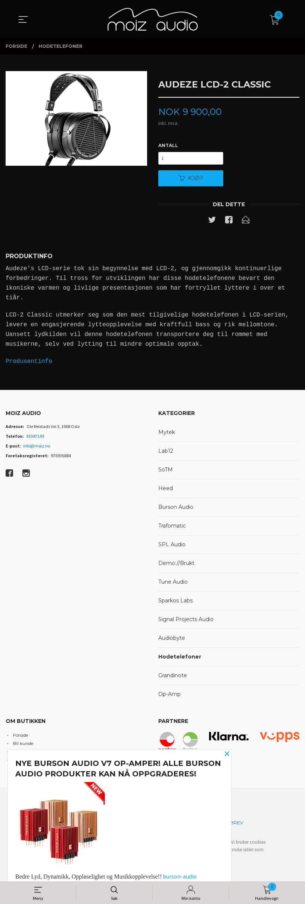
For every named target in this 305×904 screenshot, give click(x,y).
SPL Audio (172, 546)
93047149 (35, 438)
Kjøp (190, 179)
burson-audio (180, 876)
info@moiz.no (36, 448)
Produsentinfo (29, 363)
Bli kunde (23, 745)
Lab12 (165, 452)
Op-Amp (169, 696)
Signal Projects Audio (186, 621)
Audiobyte (171, 639)
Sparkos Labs (175, 602)
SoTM (165, 471)
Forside (20, 737)
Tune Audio (173, 583)
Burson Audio (175, 509)
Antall (168, 146)
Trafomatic (172, 527)
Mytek (166, 434)
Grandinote (172, 677)
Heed (165, 490)
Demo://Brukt (176, 565)
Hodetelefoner (179, 658)
